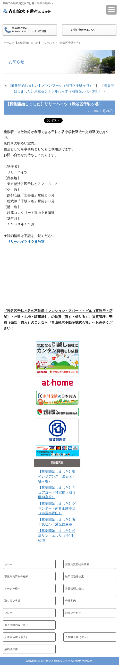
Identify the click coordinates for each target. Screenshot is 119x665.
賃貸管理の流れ (74, 588)
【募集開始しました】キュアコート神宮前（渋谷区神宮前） (57, 492)
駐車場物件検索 (74, 576)
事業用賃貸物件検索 (16, 576)
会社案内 (70, 600)
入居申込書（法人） (77, 637)
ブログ (8, 612)
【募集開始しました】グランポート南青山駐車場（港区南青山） (57, 508)
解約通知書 (11, 649)
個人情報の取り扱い (16, 624)
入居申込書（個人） (16, 637)
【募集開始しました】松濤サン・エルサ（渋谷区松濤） (57, 535)
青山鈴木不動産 (26, 14)
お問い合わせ (73, 612)
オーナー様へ (12, 588)
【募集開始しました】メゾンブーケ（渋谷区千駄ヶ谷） (50, 85)
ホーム (8, 42)
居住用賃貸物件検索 (77, 564)
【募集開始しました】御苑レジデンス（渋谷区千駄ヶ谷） (57, 476)
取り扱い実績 (12, 600)
